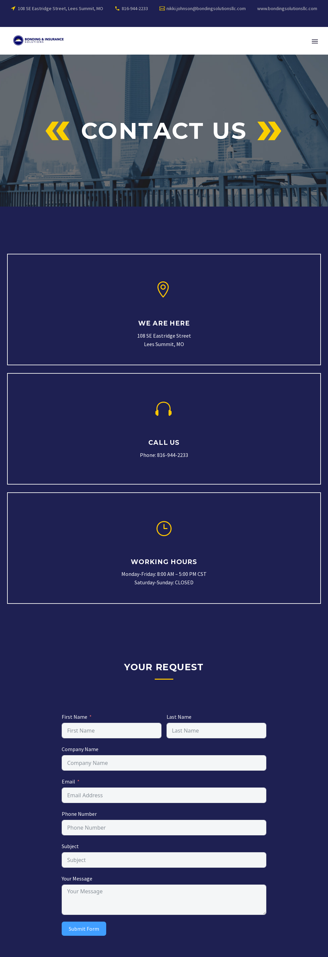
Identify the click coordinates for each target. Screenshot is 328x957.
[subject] (164, 763)
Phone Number (79, 813)
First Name (74, 716)
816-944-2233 (135, 8)
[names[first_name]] (111, 730)
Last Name (179, 716)
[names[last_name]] (216, 730)
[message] (164, 900)
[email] (164, 795)
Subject (70, 846)
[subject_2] (164, 860)
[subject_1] (164, 827)
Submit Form (84, 928)
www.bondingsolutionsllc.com (287, 8)
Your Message (77, 878)
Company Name (80, 749)
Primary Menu (315, 41)
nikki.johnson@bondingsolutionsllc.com (206, 8)
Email (68, 781)
